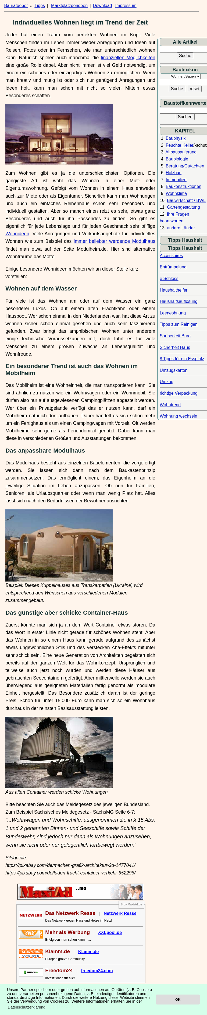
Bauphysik (175, 138)
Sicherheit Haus (175, 347)
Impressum (126, 5)
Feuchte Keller (179, 145)
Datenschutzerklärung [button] (26, 1007)
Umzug (166, 381)
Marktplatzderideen (69, 5)
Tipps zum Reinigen (179, 324)
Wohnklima (176, 193)
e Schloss (169, 278)
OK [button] (177, 1000)
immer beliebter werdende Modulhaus (114, 241)
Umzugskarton (173, 370)
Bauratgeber (16, 5)
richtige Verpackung (179, 393)
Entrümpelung (173, 267)
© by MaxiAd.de (131, 904)
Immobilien (176, 179)
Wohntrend (170, 404)
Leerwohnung (173, 313)
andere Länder (181, 228)
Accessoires (171, 255)
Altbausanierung (181, 152)
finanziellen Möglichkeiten (128, 57)
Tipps (39, 5)
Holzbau (173, 172)
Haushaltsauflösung (179, 301)
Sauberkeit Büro (175, 336)
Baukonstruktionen (183, 186)
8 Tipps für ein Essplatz (182, 358)
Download (102, 5)
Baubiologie (177, 159)
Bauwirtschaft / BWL (186, 200)
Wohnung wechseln (178, 416)
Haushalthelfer (173, 290)
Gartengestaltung (183, 207)
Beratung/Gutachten (185, 166)
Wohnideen (17, 233)
